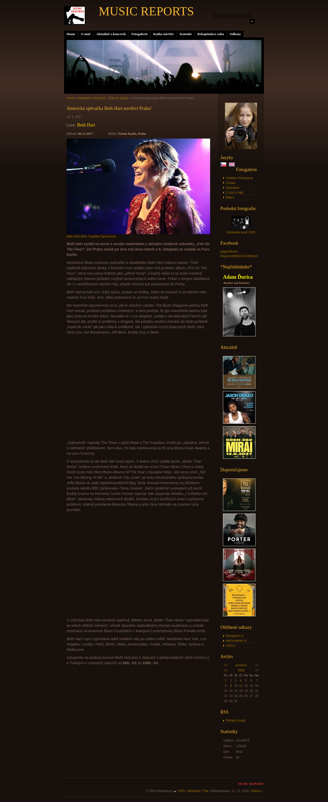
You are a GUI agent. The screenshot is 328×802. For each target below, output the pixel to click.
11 (240, 686)
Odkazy (235, 34)
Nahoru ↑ (257, 791)
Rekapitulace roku (210, 34)
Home (71, 34)
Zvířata (230, 183)
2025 (241, 670)
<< (226, 665)
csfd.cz (230, 645)
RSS (182, 791)
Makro (230, 197)
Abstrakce (232, 188)
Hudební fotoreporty (239, 178)
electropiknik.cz (236, 640)
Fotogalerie (139, 34)
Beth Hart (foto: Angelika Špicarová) (91, 236)
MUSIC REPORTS (146, 11)
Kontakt (186, 34)
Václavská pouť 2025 (241, 232)
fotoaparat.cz (234, 636)
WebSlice (194, 791)
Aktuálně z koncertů (111, 34)
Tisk (206, 791)
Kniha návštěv (163, 34)
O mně (86, 34)
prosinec (241, 665)
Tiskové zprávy (118, 98)
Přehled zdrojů (235, 720)
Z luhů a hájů (234, 192)
